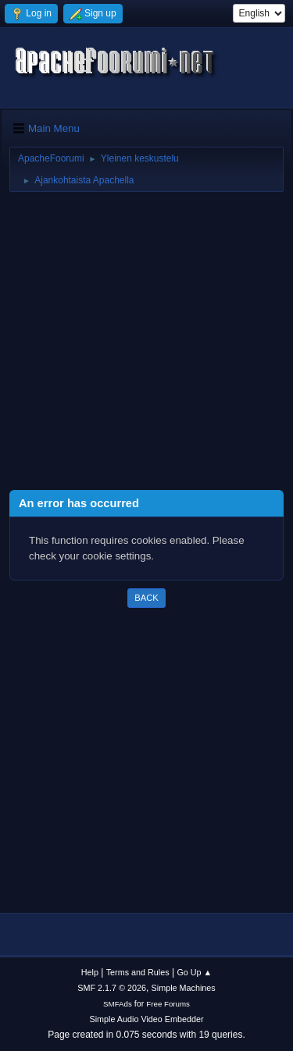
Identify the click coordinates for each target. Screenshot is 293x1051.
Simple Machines (184, 987)
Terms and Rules (138, 972)
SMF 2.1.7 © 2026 (111, 987)
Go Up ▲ (194, 972)
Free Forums (168, 1004)
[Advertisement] (146, 343)
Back (146, 597)
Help (89, 972)
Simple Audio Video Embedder (146, 1019)
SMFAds (117, 1004)
